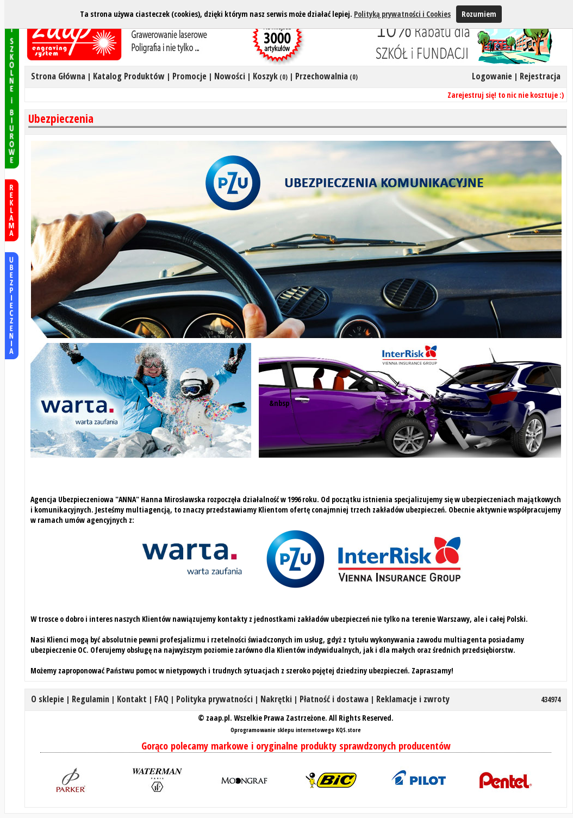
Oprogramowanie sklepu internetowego (282, 730)
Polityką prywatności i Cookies (402, 14)
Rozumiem (479, 14)
